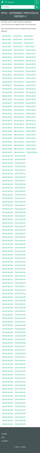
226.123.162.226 (7, 374)
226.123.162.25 (19, 64)
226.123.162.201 (20, 328)
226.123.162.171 (20, 275)
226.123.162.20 (31, 57)
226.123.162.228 (7, 378)
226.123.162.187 (20, 304)
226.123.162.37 (19, 78)
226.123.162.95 (31, 145)
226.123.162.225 (20, 371)
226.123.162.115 (20, 177)
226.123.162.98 (31, 148)
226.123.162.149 (20, 237)
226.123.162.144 (7, 230)
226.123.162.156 (7, 251)
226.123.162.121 (20, 187)
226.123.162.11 (30, 46)
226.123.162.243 (20, 403)
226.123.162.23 (31, 60)
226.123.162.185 (20, 300)
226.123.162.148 (7, 237)
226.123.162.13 (19, 50)
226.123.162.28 (19, 67)
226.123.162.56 (31, 99)
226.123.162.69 (7, 117)
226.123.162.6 (6, 43)
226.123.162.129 (20, 201)
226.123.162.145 (20, 230)
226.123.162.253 (20, 420)
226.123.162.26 (31, 64)
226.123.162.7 (17, 43)
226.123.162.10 (18, 46)
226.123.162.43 (19, 85)
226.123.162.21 (7, 60)
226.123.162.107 (20, 163)
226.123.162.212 (7, 350)
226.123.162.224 (7, 371)
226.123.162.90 (7, 141)
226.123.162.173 (20, 279)
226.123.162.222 (7, 367)
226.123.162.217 (20, 357)
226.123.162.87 (7, 138)
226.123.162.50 (31, 92)
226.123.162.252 (7, 420)
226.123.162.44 (31, 85)
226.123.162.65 (31, 110)
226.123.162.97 (19, 148)
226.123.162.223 (20, 367)
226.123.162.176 (7, 286)
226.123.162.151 (20, 240)
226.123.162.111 (20, 170)
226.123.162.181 (20, 293)
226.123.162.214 (7, 353)
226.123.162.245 (20, 406)
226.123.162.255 (20, 424)
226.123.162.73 (19, 120)
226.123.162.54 (7, 99)
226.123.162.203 (20, 332)
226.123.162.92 (31, 141)
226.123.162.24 (7, 64)
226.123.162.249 (20, 413)
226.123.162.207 (20, 339)
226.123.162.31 (19, 71)
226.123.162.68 (31, 113)
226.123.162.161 (20, 258)
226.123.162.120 (7, 187)
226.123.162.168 (7, 272)
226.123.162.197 (20, 321)
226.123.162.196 (7, 321)
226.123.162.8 (28, 43)
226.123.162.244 (7, 406)
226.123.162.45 (7, 88)
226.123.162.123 (20, 191)
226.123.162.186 (7, 304)
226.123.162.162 (7, 261)
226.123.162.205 (20, 335)
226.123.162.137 (20, 215)
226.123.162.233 (20, 385)
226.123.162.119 (20, 184)
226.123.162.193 (20, 314)
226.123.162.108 (7, 166)
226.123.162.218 (7, 360)
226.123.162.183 (20, 297)
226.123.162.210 (7, 346)
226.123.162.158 (7, 254)
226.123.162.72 (7, 120)
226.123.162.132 (7, 208)
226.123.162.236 (7, 392)
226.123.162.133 (20, 208)
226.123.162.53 (31, 96)
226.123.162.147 (20, 233)
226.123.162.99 (7, 152)
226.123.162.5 (28, 39)
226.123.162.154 (7, 247)
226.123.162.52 (19, 96)
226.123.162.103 (20, 155)
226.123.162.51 (7, 96)
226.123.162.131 (20, 205)
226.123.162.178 (7, 290)
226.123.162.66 (7, 113)
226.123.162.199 (20, 325)
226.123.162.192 (7, 314)
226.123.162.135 (20, 212)
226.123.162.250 (7, 417)
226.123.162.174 (7, 283)
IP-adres (7, 2)
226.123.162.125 (20, 194)
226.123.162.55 (19, 99)
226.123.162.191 (20, 311)
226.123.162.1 (17, 36)
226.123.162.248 (7, 413)
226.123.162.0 (6, 36)
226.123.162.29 (31, 67)
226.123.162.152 (7, 244)
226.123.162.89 (31, 138)
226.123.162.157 (20, 251)
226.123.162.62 (31, 106)
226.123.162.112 (7, 173)
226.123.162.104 (7, 159)
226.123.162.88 (19, 138)
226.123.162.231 (20, 381)
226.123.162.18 (7, 57)
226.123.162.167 (20, 268)
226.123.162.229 (20, 378)
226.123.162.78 (7, 127)
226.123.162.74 (31, 120)
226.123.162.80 (31, 127)
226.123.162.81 (7, 131)
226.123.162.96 (7, 148)
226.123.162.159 (20, 254)
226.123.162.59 (31, 103)
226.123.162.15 (7, 53)
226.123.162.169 (20, 272)
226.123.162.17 (31, 53)
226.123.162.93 (7, 145)
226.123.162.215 (20, 353)
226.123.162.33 (7, 74)
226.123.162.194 (7, 318)
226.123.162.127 (20, 198)
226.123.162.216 (7, 357)
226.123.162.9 (6, 46)
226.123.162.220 (7, 364)
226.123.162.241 (20, 399)
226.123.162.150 (7, 240)
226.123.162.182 (7, 297)
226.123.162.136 (7, 215)
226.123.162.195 (20, 318)
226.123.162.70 (19, 117)
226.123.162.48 (7, 92)
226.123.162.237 (20, 392)
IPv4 (3, 437)
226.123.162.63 (7, 110)
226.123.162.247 (20, 410)
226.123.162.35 (31, 74)
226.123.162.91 (19, 141)
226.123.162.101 (32, 152)
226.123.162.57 (7, 103)
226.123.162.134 (7, 212)
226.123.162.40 (19, 81)
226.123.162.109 (20, 166)
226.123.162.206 (7, 339)
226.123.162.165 (20, 265)
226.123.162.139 (20, 219)
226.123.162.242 (7, 403)
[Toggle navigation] (36, 2)
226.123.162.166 (7, 268)
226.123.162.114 (7, 177)
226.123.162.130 (7, 205)
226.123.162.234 (7, 388)
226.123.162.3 (6, 39)
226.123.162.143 (20, 226)
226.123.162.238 (7, 395)
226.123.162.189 (20, 307)
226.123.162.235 (20, 388)
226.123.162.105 (20, 159)
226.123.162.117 (20, 180)
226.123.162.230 (7, 381)
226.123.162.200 (7, 328)
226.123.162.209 (20, 343)
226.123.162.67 (19, 113)
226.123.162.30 (7, 71)
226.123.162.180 (7, 293)
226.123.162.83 (31, 131)
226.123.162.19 (19, 57)
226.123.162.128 (7, 201)
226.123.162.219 (20, 360)
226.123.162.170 (7, 275)
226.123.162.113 (20, 173)
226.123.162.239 (20, 395)
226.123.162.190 (7, 311)
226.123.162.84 (7, 134)
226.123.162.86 (31, 134)
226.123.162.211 (20, 346)
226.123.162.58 (19, 103)
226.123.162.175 (20, 283)
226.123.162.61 (19, 106)
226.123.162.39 (7, 81)
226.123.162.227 (20, 374)
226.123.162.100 (19, 152)
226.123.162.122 (7, 191)
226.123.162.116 (7, 180)
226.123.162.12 (7, 50)
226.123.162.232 (7, 385)
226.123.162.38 (31, 78)
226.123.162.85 (19, 134)
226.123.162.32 (31, 71)
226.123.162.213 (20, 350)
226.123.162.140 (7, 223)
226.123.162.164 (7, 265)
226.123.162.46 (19, 88)
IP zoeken (5, 441)
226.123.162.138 (7, 219)
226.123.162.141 (20, 223)
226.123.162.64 (19, 110)
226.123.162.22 (19, 60)
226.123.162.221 (20, 364)
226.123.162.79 (19, 127)
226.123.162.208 (7, 343)
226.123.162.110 (7, 170)
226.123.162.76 (19, 124)
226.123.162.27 (7, 67)
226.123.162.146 (7, 233)
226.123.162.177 (20, 286)
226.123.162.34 (19, 74)
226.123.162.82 (19, 131)
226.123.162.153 (20, 244)
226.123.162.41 (31, 81)
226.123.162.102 (7, 155)
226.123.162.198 (7, 325)
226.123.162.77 (31, 124)
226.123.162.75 (7, 124)
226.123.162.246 (7, 410)
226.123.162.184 (7, 300)
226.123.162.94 (19, 145)
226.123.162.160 (7, 258)
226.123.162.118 (7, 184)
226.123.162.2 (28, 36)
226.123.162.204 (7, 335)
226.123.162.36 (7, 78)
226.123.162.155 (20, 247)
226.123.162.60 (7, 106)
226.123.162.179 (20, 290)
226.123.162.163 (20, 261)
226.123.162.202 (7, 332)
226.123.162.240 (7, 399)
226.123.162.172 (7, 279)
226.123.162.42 (7, 85)
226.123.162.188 (7, 307)
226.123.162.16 (19, 53)
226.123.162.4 (17, 39)
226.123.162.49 (19, 92)
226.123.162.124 (7, 194)
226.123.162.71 (31, 117)
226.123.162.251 (20, 417)
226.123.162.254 (7, 424)
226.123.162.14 (31, 50)
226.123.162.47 (31, 88)
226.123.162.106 (7, 163)
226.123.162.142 (7, 226)
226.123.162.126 (7, 198)
